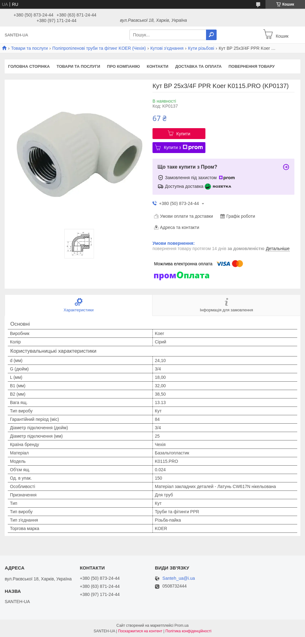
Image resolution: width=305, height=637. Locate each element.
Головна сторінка (29, 66)
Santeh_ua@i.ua (178, 578)
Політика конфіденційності (189, 631)
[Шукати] (211, 35)
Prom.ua (182, 625)
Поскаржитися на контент (140, 631)
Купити (183, 133)
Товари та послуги (29, 48)
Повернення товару (251, 66)
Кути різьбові (201, 48)
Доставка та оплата (198, 66)
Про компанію (123, 66)
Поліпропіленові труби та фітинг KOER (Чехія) (99, 48)
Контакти (157, 66)
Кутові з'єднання (167, 48)
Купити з (183, 147)
